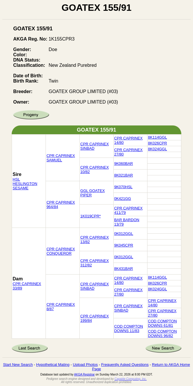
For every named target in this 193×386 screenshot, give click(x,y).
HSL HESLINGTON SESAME (25, 183)
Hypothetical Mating (52, 364)
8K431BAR (123, 268)
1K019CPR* (90, 216)
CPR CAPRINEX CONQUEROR (60, 251)
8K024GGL (157, 149)
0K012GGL (123, 233)
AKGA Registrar (84, 374)
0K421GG (122, 198)
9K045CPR (123, 245)
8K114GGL (157, 137)
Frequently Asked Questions (125, 364)
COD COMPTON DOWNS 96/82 (162, 333)
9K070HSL (123, 187)
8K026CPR (157, 143)
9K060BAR (123, 163)
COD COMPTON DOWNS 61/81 (162, 323)
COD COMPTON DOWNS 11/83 (128, 328)
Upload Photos (85, 364)
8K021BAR (123, 175)
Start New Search (18, 364)
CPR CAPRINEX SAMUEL (60, 157)
